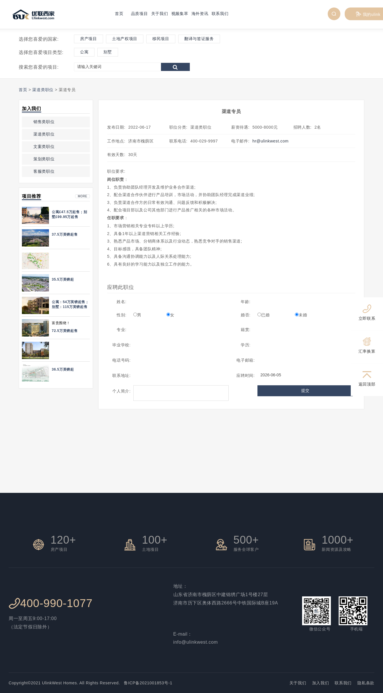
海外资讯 (200, 13)
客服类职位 (44, 171)
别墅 (107, 52)
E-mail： (182, 634)
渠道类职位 (43, 89)
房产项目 (88, 38)
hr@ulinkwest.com (270, 141)
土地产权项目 (124, 38)
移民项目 (160, 38)
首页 (119, 13)
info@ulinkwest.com (195, 642)
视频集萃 (179, 13)
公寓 (84, 52)
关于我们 (159, 13)
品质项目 (139, 13)
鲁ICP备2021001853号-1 (146, 683)
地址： (180, 586)
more (82, 196)
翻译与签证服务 (199, 38)
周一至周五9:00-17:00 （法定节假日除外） (33, 622)
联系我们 (220, 13)
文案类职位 (44, 146)
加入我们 (320, 683)
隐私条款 (365, 683)
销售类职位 (44, 121)
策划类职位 (44, 159)
